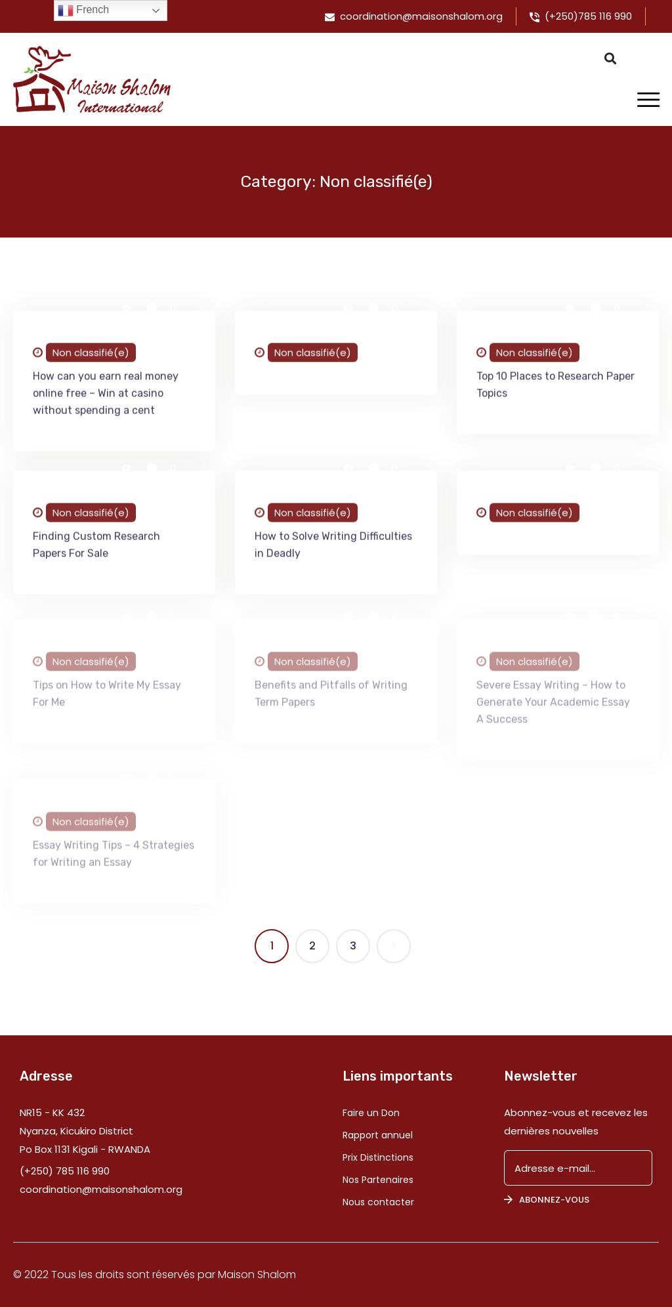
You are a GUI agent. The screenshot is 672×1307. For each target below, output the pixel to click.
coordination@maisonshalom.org (421, 16)
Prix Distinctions (378, 1157)
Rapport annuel (378, 1135)
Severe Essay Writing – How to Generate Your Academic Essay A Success (553, 707)
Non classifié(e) (90, 355)
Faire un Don (371, 1112)
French (83, 10)
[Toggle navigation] (648, 100)
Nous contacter (378, 1202)
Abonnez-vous (546, 1199)
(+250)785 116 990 (588, 16)
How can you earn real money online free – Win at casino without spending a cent (105, 395)
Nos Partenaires (378, 1179)
